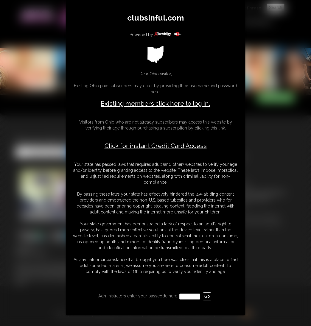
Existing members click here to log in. (155, 103)
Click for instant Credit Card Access (156, 146)
